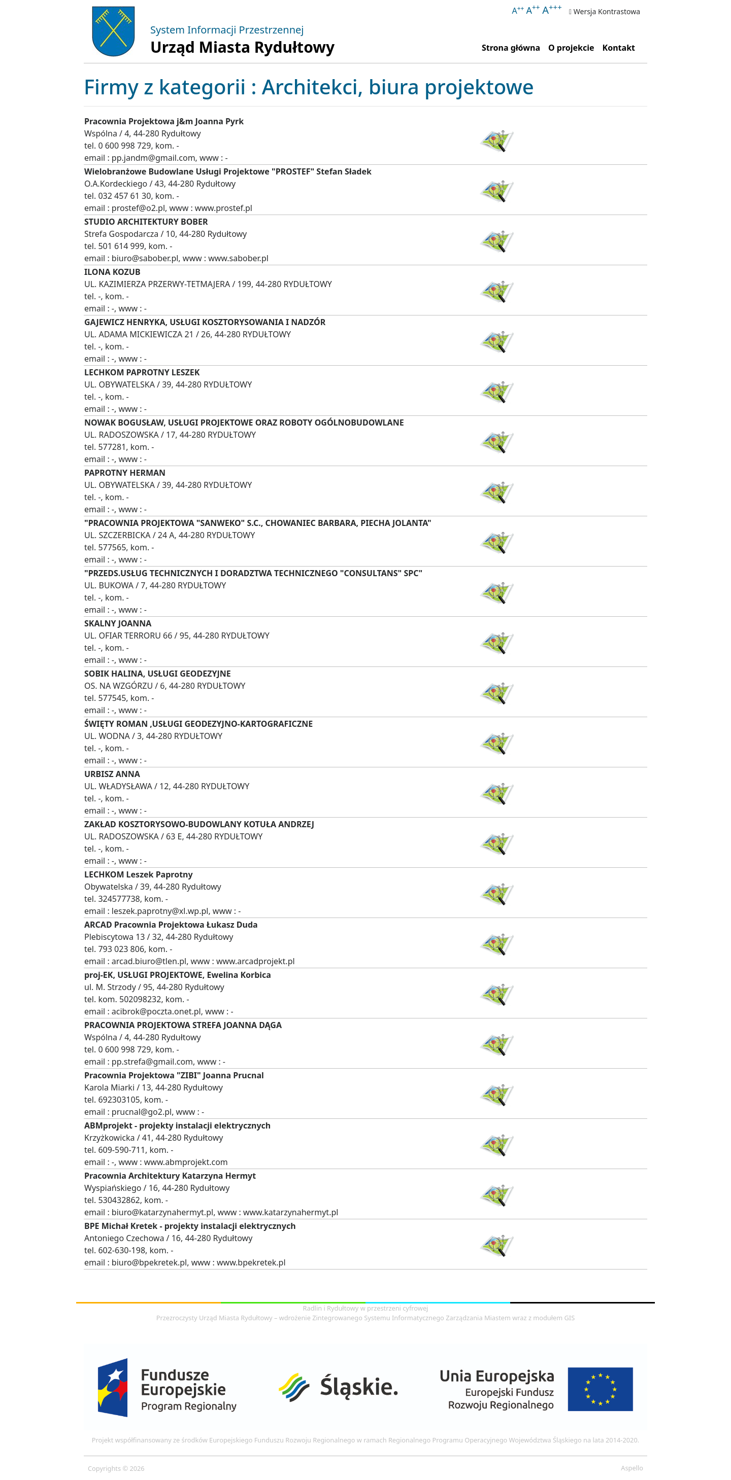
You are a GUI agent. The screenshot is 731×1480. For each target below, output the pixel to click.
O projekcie (571, 47)
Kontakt (619, 47)
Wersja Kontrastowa (604, 11)
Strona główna (513, 47)
